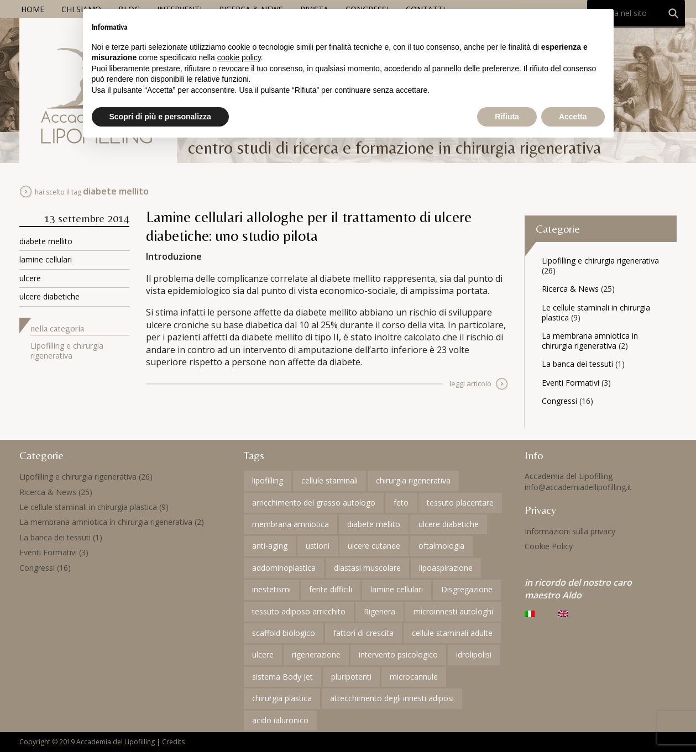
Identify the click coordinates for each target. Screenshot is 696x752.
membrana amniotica (290, 524)
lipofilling (267, 480)
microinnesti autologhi (453, 611)
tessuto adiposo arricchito (299, 611)
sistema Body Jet (282, 676)
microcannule (414, 676)
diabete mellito (45, 241)
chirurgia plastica (282, 698)
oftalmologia (441, 545)
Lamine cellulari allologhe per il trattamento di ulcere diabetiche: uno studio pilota (309, 226)
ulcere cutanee (374, 545)
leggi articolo (470, 383)
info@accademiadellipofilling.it (578, 487)
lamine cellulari (45, 259)
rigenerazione (316, 654)
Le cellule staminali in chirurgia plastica (596, 312)
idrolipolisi (473, 654)
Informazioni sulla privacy (570, 531)
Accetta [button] (573, 116)
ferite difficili (330, 589)
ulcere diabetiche (49, 296)
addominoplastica (284, 567)
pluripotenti (351, 676)
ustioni (317, 545)
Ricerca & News (570, 288)
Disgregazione (467, 589)
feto (401, 502)
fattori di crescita (363, 633)
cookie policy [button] (239, 57)
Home (32, 9)
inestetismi (271, 589)
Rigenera (379, 611)
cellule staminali (329, 480)
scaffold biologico (283, 633)
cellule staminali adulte (452, 633)
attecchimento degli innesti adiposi (392, 698)
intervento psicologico (398, 654)
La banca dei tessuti (577, 364)
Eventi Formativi (570, 382)
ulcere (30, 278)
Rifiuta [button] (507, 116)
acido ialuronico (280, 720)
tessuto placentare (460, 502)
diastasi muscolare (367, 567)
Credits (173, 741)
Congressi (559, 401)
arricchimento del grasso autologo (313, 502)
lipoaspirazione (446, 567)
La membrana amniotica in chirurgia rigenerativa (590, 340)
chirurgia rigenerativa (413, 480)
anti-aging (269, 545)
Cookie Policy (549, 546)
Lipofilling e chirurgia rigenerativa (66, 350)
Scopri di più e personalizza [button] (160, 116)
